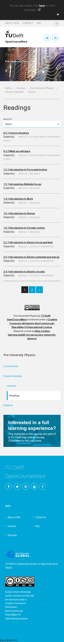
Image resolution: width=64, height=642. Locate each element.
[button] (57, 14)
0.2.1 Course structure (16, 133)
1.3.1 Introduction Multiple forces (22, 184)
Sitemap (12, 535)
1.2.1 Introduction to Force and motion (25, 169)
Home (8, 88)
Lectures (11, 385)
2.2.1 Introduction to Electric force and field (28, 242)
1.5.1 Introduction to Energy (19, 213)
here (42, 5)
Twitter (17, 486)
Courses (20, 88)
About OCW (12, 23)
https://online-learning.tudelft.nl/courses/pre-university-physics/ (32, 335)
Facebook (8, 486)
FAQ (39, 23)
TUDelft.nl (40, 517)
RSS (25, 486)
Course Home (10, 366)
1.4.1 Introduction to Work (18, 198)
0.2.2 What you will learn (16, 151)
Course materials (14, 92)
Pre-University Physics (42, 88)
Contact (27, 23)
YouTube (34, 486)
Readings (14, 395)
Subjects (32, 123)
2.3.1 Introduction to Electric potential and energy (31, 257)
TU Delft (42, 486)
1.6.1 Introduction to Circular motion (24, 228)
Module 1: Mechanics (29, 174)
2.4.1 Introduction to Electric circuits (24, 271)
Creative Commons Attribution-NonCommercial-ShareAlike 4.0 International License (33, 323)
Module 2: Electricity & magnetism (36, 247)
